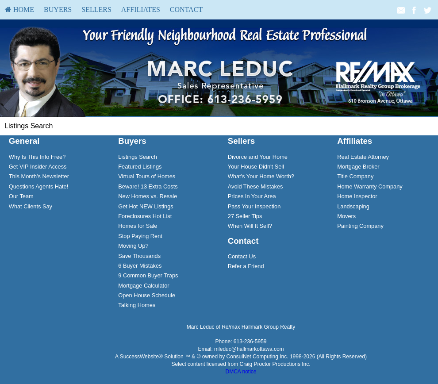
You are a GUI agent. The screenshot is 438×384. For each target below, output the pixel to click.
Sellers (96, 9)
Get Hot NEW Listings (145, 206)
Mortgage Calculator (143, 285)
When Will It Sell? (250, 226)
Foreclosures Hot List (145, 216)
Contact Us (242, 256)
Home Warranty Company (369, 186)
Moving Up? (133, 245)
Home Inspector (357, 196)
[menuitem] (19, 9)
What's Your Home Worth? (261, 176)
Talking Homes (136, 305)
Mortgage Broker (358, 166)
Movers (346, 216)
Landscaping (353, 206)
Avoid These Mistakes (255, 186)
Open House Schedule (146, 295)
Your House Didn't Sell (256, 166)
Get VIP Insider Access (38, 166)
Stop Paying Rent (140, 236)
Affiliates (140, 9)
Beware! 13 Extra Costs (147, 186)
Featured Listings (139, 166)
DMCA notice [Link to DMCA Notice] (240, 372)
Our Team (21, 196)
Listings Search (137, 157)
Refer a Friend (246, 266)
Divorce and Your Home (258, 157)
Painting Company (360, 226)
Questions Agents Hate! (38, 186)
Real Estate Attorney (363, 157)
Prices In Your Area (252, 196)
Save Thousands (139, 256)
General (24, 141)
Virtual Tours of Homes (146, 176)
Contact (186, 9)
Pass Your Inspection (254, 206)
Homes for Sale (137, 226)
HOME (19, 9)
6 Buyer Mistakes (139, 265)
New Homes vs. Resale (147, 196)
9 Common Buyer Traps (148, 275)
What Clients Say (30, 206)
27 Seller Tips (245, 216)
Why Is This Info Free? (37, 157)
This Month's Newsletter (39, 176)
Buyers (58, 9)
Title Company (355, 176)
